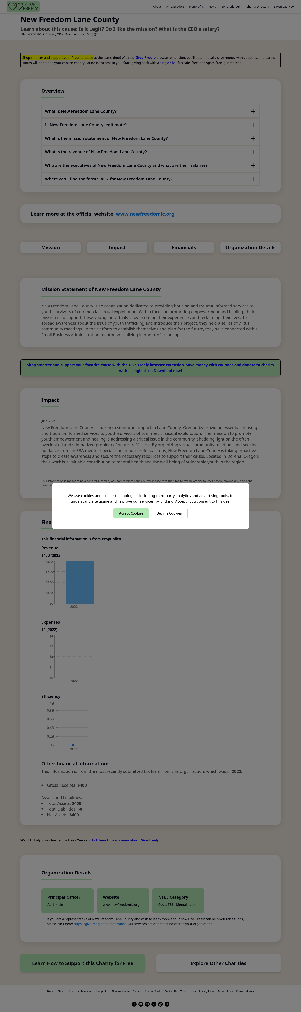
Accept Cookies (131, 513)
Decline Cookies (169, 513)
